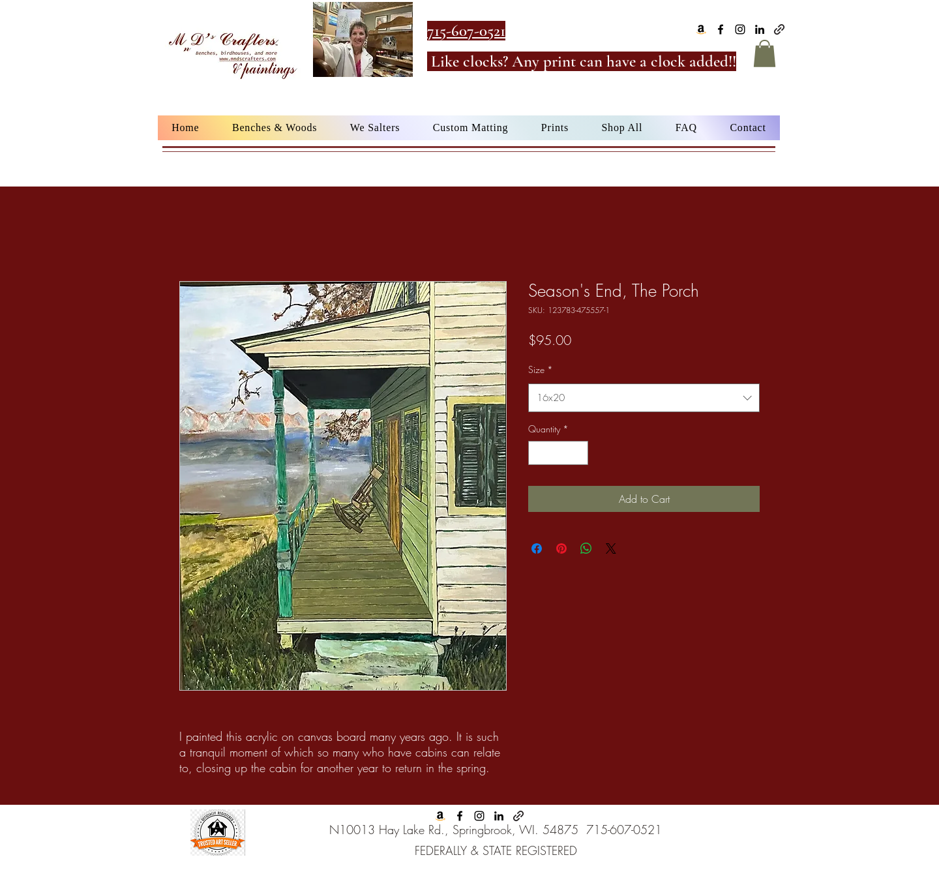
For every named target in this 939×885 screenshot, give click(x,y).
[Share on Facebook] (536, 548)
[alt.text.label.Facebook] (720, 29)
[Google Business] (779, 29)
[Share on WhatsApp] (586, 548)
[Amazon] (701, 29)
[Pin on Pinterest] (561, 548)
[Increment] (578, 453)
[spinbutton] (558, 453)
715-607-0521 (624, 829)
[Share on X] (611, 548)
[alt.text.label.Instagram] (740, 29)
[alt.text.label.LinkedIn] (759, 29)
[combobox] (644, 397)
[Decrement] (538, 453)
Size (540, 369)
